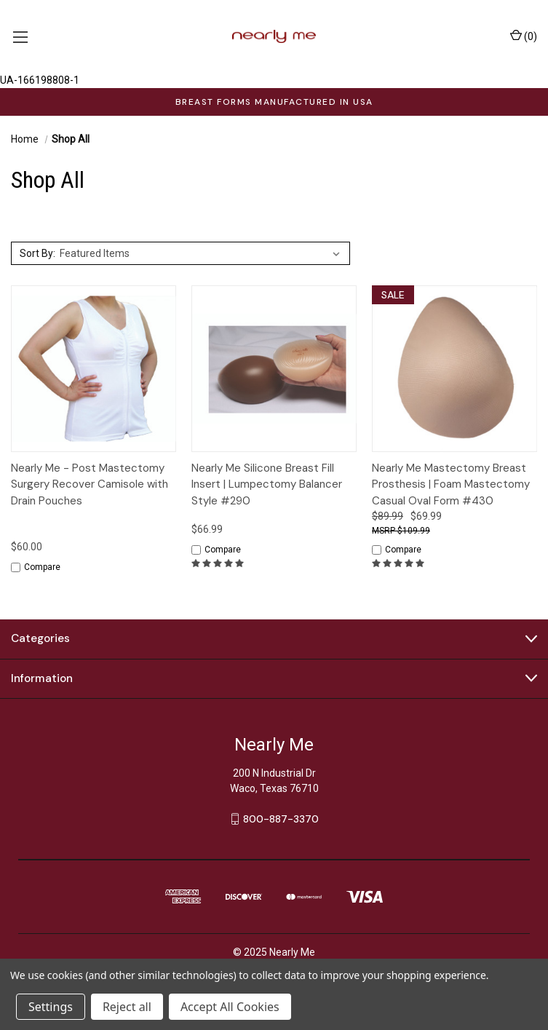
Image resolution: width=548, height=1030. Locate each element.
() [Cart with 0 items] (523, 35)
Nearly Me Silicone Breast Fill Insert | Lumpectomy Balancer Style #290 (266, 484)
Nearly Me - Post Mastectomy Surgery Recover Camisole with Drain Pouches (89, 484)
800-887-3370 (281, 818)
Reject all (127, 1007)
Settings (50, 1007)
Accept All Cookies (229, 1007)
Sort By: (37, 253)
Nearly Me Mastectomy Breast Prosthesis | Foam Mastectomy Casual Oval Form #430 (451, 484)
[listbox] (202, 253)
